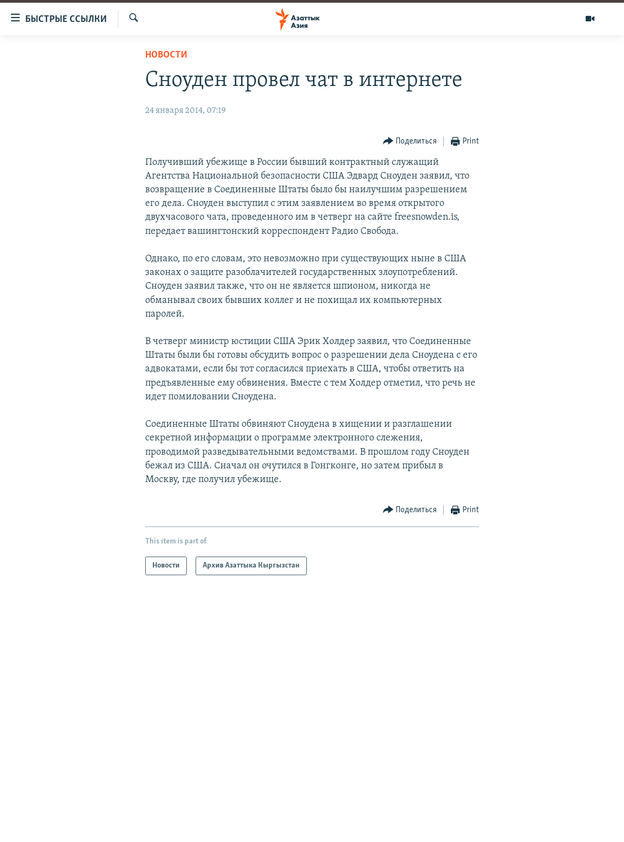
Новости (166, 55)
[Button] (410, 141)
